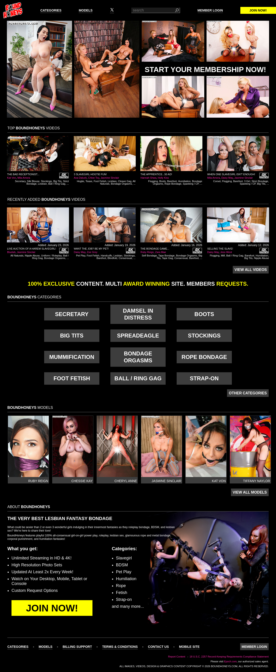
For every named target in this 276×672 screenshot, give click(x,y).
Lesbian (42, 183)
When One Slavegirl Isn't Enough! (231, 174)
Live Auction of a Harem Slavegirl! (31, 248)
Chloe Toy (93, 177)
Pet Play (80, 255)
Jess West (226, 252)
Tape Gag (167, 258)
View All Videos (251, 270)
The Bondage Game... (155, 248)
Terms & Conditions (120, 647)
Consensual (125, 258)
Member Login (210, 10)
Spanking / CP (191, 183)
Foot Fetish (100, 181)
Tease (89, 181)
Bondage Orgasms (121, 183)
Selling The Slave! (220, 248)
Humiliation (184, 181)
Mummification (71, 357)
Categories (50, 10)
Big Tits (57, 181)
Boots (162, 181)
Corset (217, 181)
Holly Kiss (163, 177)
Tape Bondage (166, 255)
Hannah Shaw (148, 177)
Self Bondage (149, 255)
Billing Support (77, 647)
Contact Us (158, 647)
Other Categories (248, 393)
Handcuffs (106, 255)
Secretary (20, 181)
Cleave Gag (124, 181)
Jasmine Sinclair (110, 177)
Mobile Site (189, 647)
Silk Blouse (33, 181)
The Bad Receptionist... (23, 174)
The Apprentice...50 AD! (156, 174)
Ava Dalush (80, 177)
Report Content (176, 656)
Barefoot (172, 181)
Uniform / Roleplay (51, 255)
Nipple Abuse (32, 255)
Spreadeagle (138, 335)
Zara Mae (160, 252)
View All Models (250, 492)
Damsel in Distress (138, 314)
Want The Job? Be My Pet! (91, 248)
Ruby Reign (147, 252)
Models (85, 10)
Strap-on (204, 378)
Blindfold (112, 258)
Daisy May (227, 177)
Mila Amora (23, 177)
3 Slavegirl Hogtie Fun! (90, 174)
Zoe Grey (92, 252)
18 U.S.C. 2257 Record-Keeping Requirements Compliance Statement (229, 656)
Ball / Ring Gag (56, 183)
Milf (223, 255)
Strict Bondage (260, 181)
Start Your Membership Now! (205, 69)
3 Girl (247, 181)
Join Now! (258, 10)
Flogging (153, 181)
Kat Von (11, 177)
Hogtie (80, 181)
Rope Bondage (172, 183)
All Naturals (16, 255)
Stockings (46, 181)
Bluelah (11, 252)
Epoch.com (230, 661)
